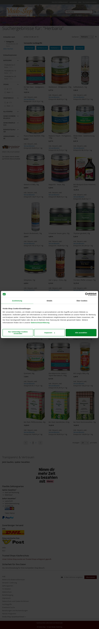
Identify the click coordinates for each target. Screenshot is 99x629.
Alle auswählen (81, 333)
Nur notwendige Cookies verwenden (18, 332)
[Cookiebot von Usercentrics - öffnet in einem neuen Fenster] (86, 294)
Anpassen (49, 333)
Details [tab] (49, 301)
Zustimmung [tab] (17, 301)
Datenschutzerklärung (40, 323)
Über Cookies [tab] (82, 301)
